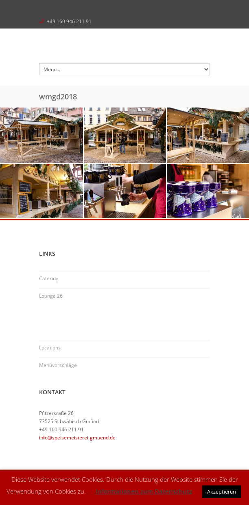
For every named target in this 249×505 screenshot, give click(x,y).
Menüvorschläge (58, 365)
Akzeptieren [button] (221, 491)
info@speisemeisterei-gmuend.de (77, 437)
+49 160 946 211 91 (69, 21)
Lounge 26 (51, 295)
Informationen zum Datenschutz (144, 491)
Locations (50, 347)
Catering (49, 278)
